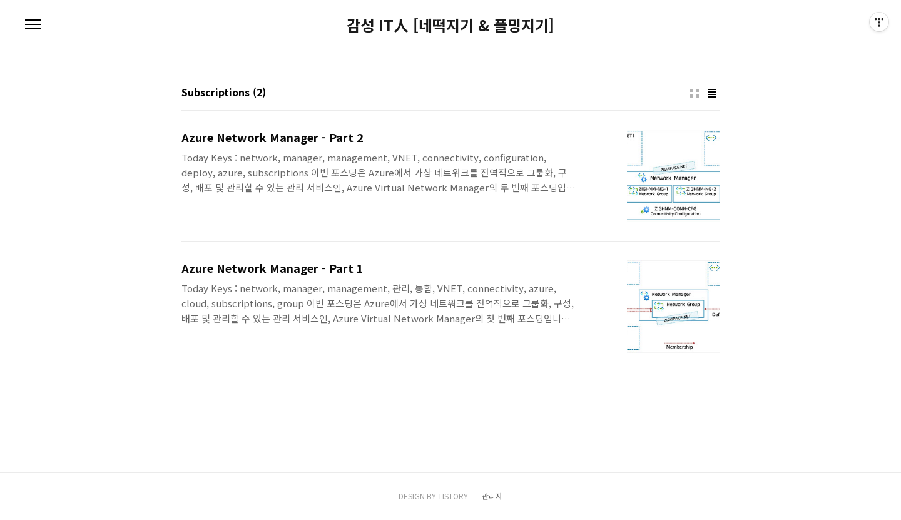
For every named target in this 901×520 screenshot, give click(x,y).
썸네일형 (694, 93)
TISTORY (453, 496)
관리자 (492, 496)
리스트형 (712, 93)
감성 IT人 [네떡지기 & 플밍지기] (450, 25)
